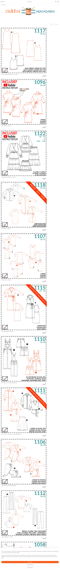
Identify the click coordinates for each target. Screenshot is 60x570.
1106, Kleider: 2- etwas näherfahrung (8, 193)
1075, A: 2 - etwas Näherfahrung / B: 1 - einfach (10, 432)
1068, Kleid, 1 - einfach (5, 330)
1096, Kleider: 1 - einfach (36, 57)
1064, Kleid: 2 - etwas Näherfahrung (8, 364)
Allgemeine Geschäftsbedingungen (6, 553)
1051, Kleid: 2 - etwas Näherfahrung (8, 534)
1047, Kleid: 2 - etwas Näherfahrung (38, 432)
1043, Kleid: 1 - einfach (35, 466)
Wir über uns (3, 554)
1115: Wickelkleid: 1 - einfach (37, 125)
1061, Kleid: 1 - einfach (35, 364)
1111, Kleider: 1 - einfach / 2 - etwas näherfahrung (41, 159)
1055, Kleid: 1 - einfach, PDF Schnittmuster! (40, 398)
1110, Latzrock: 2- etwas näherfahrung (9, 159)
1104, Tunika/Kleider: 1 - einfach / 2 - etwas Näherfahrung (43, 227)
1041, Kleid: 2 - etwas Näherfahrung (8, 500)
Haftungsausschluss (4, 557)
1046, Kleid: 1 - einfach (5, 466)
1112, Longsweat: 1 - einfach (37, 193)
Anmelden (43, 553)
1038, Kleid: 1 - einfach (35, 534)
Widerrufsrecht (3, 552)
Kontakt (2, 555)
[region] (22, 565)
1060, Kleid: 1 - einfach (5, 398)
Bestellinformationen (4, 551)
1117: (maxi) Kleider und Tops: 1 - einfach (9, 57)
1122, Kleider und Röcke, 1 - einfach (8, 91)
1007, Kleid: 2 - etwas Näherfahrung (38, 330)
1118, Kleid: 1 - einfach (35, 91)
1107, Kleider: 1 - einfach (6, 125)
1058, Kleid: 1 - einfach (5, 227)
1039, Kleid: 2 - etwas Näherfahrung (38, 500)
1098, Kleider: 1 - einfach (36, 261)
